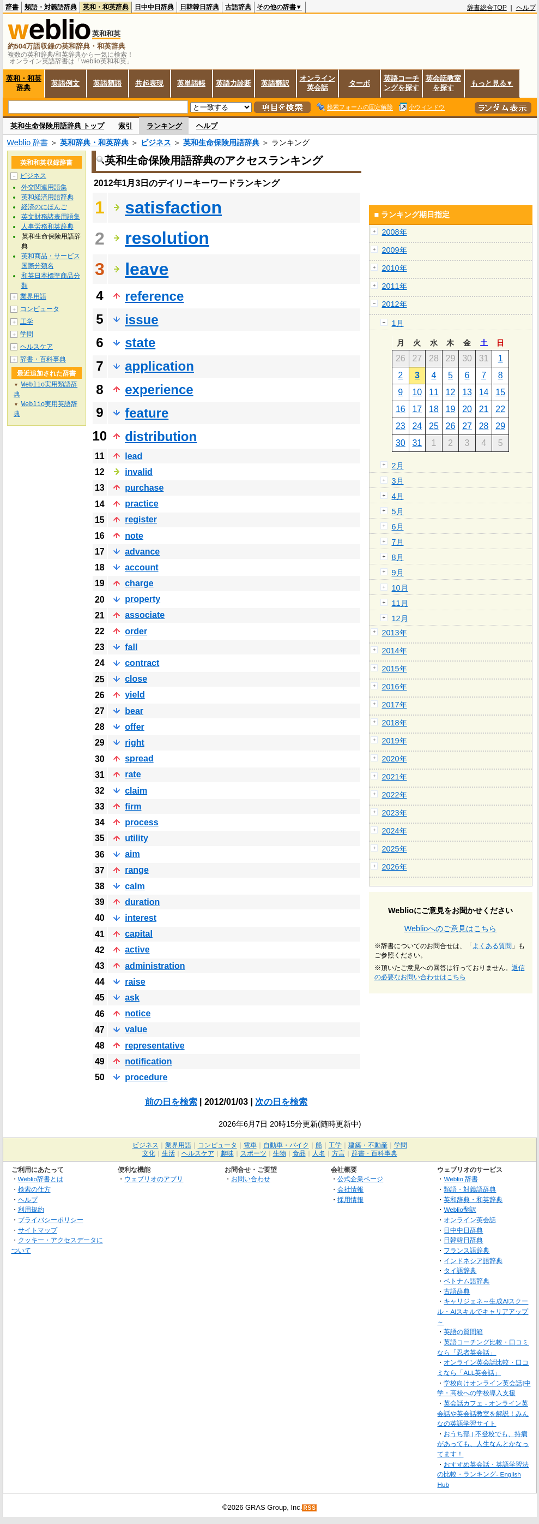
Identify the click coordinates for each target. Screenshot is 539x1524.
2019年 (394, 740)
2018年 (394, 722)
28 (484, 426)
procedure (146, 1077)
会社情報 (350, 1189)
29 (500, 426)
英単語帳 (191, 83)
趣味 (227, 1153)
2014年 (394, 650)
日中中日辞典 (154, 7)
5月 (398, 511)
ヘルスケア (36, 346)
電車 (250, 1145)
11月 (400, 603)
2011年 (394, 286)
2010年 (394, 268)
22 (500, 409)
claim (136, 790)
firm (133, 806)
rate (133, 774)
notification (148, 1061)
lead (133, 456)
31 (417, 443)
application (159, 366)
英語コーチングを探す (401, 83)
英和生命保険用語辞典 (221, 142)
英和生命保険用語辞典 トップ (57, 126)
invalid (139, 472)
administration (155, 966)
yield (134, 694)
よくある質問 (492, 946)
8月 (398, 557)
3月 (398, 481)
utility (136, 838)
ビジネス (156, 142)
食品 (299, 1153)
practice (141, 503)
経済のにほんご (44, 207)
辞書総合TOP (487, 7)
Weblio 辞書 (28, 142)
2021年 (394, 776)
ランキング (164, 126)
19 (451, 409)
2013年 (394, 632)
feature (146, 413)
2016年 (394, 686)
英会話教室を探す (443, 83)
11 (434, 392)
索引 (125, 126)
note (134, 535)
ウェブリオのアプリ (153, 1178)
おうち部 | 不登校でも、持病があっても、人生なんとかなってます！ (483, 1443)
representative (154, 1045)
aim (132, 854)
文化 (148, 1153)
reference (154, 296)
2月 (398, 465)
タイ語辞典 (460, 1270)
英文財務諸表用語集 (50, 217)
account (141, 567)
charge (139, 583)
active (137, 949)
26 (451, 426)
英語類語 (107, 83)
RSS (309, 1508)
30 (400, 443)
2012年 (394, 304)
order (136, 631)
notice (137, 1013)
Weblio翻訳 (460, 1209)
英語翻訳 (275, 83)
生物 (279, 1153)
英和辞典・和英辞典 (94, 142)
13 (467, 392)
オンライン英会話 (317, 83)
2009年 (394, 250)
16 (400, 409)
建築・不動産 (367, 1145)
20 (467, 409)
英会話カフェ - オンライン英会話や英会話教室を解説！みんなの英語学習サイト (483, 1413)
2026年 (394, 866)
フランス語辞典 (466, 1250)
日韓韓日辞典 (199, 7)
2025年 (394, 848)
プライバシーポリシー (50, 1219)
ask (132, 997)
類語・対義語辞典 (51, 7)
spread (139, 758)
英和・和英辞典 (106, 7)
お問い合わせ (250, 1178)
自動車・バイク (286, 1145)
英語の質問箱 (463, 1331)
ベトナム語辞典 (466, 1280)
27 (467, 426)
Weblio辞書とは (40, 1178)
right (134, 742)
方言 (338, 1153)
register (141, 519)
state (140, 342)
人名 (318, 1153)
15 (500, 392)
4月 (398, 496)
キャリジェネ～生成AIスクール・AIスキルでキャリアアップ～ (482, 1311)
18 (434, 409)
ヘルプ (526, 7)
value (136, 1029)
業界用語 (33, 296)
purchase (144, 487)
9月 (398, 572)
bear (134, 711)
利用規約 (31, 1209)
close (136, 678)
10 (417, 392)
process (141, 822)
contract (142, 663)
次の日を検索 (281, 1101)
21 (484, 409)
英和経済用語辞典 (47, 197)
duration (142, 902)
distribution (161, 436)
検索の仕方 (34, 1189)
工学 (26, 321)
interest (140, 917)
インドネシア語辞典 (473, 1260)
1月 (398, 323)
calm (134, 886)
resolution (167, 238)
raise (135, 981)
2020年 (394, 758)
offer (134, 726)
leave (146, 269)
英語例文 (65, 83)
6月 (398, 526)
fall (131, 647)
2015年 (394, 668)
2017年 (394, 704)
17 (417, 409)
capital (139, 933)
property (142, 599)
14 (484, 392)
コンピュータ (39, 309)
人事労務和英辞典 (47, 226)
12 (451, 392)
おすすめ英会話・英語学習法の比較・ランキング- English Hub (483, 1474)
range (137, 869)
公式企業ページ (360, 1178)
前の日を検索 (171, 1101)
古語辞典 (238, 7)
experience (159, 389)
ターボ (359, 83)
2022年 (394, 794)
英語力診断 (233, 83)
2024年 (394, 830)
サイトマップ (37, 1230)
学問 (26, 334)
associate (145, 615)
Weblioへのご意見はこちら (450, 928)
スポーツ (253, 1153)
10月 (400, 588)
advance (142, 551)
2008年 (394, 232)
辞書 (12, 7)
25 (434, 426)
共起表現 (149, 83)
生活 (168, 1153)
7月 (398, 542)
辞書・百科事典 (43, 359)
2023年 (394, 812)
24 (417, 426)
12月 (400, 618)
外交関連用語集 (44, 187)
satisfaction (173, 207)
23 (400, 426)
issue (141, 319)
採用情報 (350, 1199)
